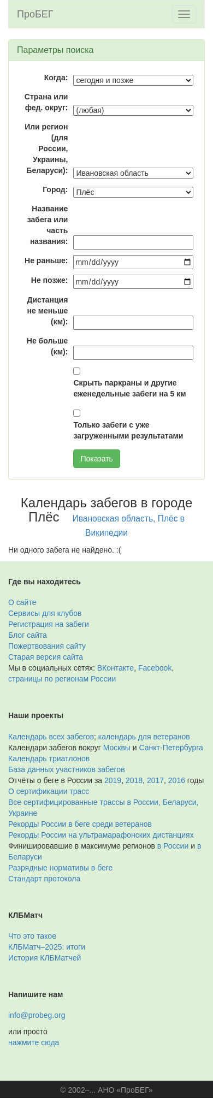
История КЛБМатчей (44, 957)
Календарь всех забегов (51, 736)
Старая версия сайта (45, 657)
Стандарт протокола (44, 878)
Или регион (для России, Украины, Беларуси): (46, 148)
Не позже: (49, 280)
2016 (176, 780)
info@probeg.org (37, 1015)
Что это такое (32, 936)
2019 (112, 780)
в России (172, 846)
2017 (155, 780)
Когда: (56, 77)
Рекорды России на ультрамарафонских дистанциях (101, 835)
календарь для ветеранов (144, 736)
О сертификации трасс (48, 791)
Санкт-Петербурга (171, 747)
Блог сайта (27, 635)
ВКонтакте (115, 667)
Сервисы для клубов (45, 613)
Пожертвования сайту (47, 646)
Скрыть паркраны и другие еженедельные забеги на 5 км (129, 388)
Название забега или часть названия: (47, 225)
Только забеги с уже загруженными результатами (128, 430)
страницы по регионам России (62, 678)
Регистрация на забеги (48, 624)
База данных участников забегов (66, 769)
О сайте (22, 602)
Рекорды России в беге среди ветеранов (80, 824)
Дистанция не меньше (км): (47, 310)
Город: (55, 189)
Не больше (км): (47, 346)
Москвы (117, 747)
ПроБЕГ (35, 14)
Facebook (154, 667)
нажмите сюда (33, 1042)
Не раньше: (46, 260)
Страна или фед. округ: (46, 102)
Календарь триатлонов (49, 758)
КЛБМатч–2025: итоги (46, 947)
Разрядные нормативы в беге (60, 867)
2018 (134, 780)
